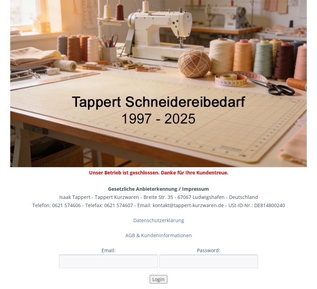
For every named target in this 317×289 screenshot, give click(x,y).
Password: (208, 250)
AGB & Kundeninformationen (158, 235)
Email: (109, 250)
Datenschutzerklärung (158, 220)
